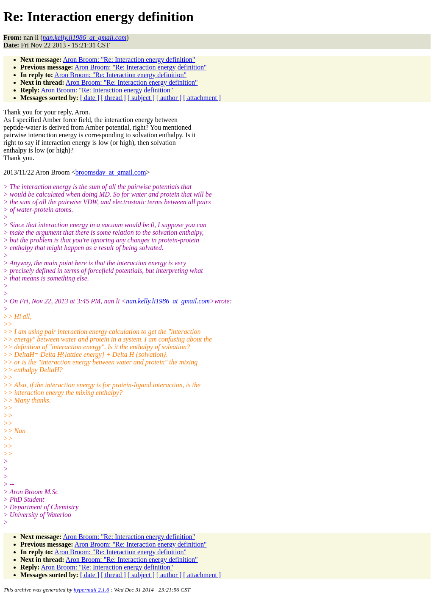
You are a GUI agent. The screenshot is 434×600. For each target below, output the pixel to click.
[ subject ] (141, 97)
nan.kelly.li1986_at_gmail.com (168, 301)
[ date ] (89, 97)
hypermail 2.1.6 (91, 589)
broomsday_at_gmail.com (110, 172)
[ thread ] (113, 97)
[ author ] (169, 97)
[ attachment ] (202, 97)
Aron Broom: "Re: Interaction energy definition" (129, 59)
